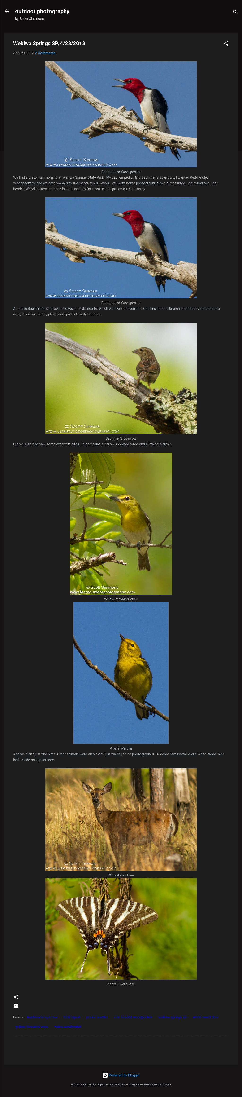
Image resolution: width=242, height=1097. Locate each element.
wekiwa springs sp (172, 1017)
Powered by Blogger (121, 1075)
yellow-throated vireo (31, 1027)
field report (72, 1017)
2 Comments (45, 53)
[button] (226, 44)
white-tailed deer (206, 1017)
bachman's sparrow (42, 1017)
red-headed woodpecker (133, 1017)
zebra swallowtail (67, 1027)
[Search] (235, 13)
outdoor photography (42, 11)
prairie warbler (97, 1017)
